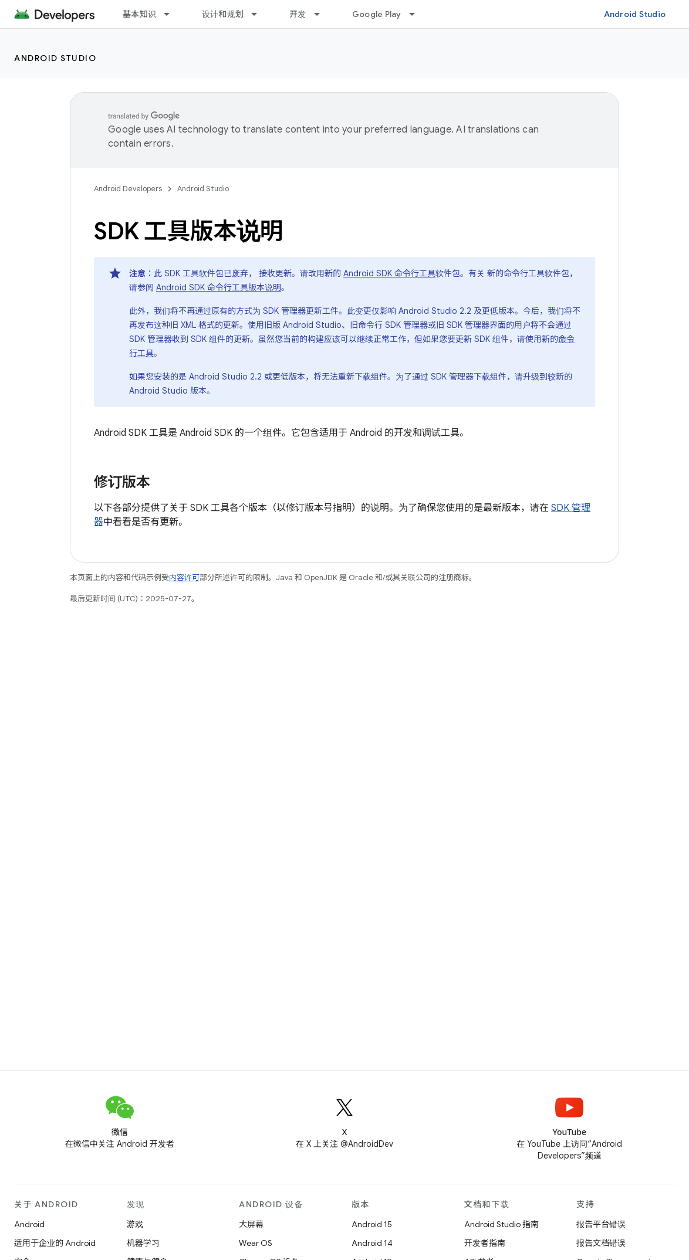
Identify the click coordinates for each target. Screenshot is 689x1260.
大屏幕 (251, 1224)
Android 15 (372, 1224)
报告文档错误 (601, 1243)
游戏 (135, 1224)
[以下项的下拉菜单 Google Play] (417, 14)
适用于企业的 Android (55, 1243)
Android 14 (372, 1243)
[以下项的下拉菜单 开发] (322, 14)
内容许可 (184, 577)
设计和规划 (223, 14)
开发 (297, 14)
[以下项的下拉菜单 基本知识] (172, 14)
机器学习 (143, 1243)
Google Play (376, 14)
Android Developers (128, 189)
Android (29, 1224)
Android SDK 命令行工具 (389, 273)
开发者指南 (484, 1243)
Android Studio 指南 (501, 1224)
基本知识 (139, 14)
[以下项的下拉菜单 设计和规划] (259, 14)
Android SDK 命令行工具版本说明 (218, 287)
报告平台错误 (601, 1224)
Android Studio (635, 14)
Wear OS (255, 1243)
